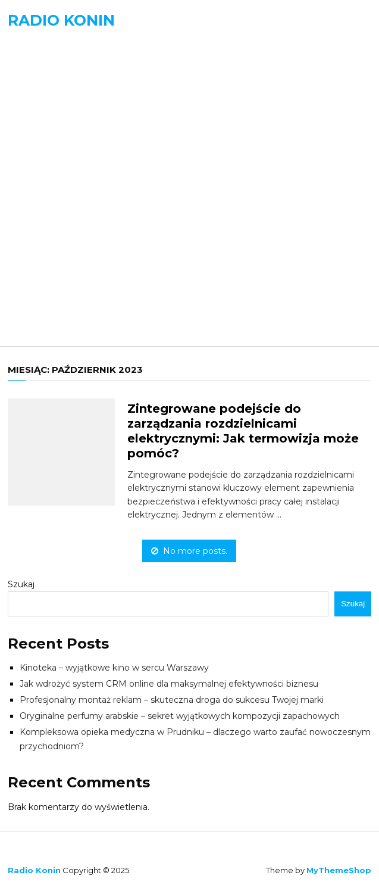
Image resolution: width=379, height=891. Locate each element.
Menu (35, 62)
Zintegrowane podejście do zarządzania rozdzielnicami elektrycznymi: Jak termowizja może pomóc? (243, 430)
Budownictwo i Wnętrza (91, 122)
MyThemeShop (338, 870)
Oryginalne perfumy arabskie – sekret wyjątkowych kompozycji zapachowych (180, 716)
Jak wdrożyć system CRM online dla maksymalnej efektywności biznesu (169, 683)
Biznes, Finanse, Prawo (84, 96)
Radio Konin (61, 20)
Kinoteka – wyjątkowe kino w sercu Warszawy (114, 667)
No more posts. (189, 551)
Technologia (58, 279)
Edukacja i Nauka (70, 148)
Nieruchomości (65, 253)
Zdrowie (46, 305)
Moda (38, 201)
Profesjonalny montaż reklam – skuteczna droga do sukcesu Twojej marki (172, 699)
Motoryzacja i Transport (91, 227)
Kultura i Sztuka (68, 174)
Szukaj (21, 584)
